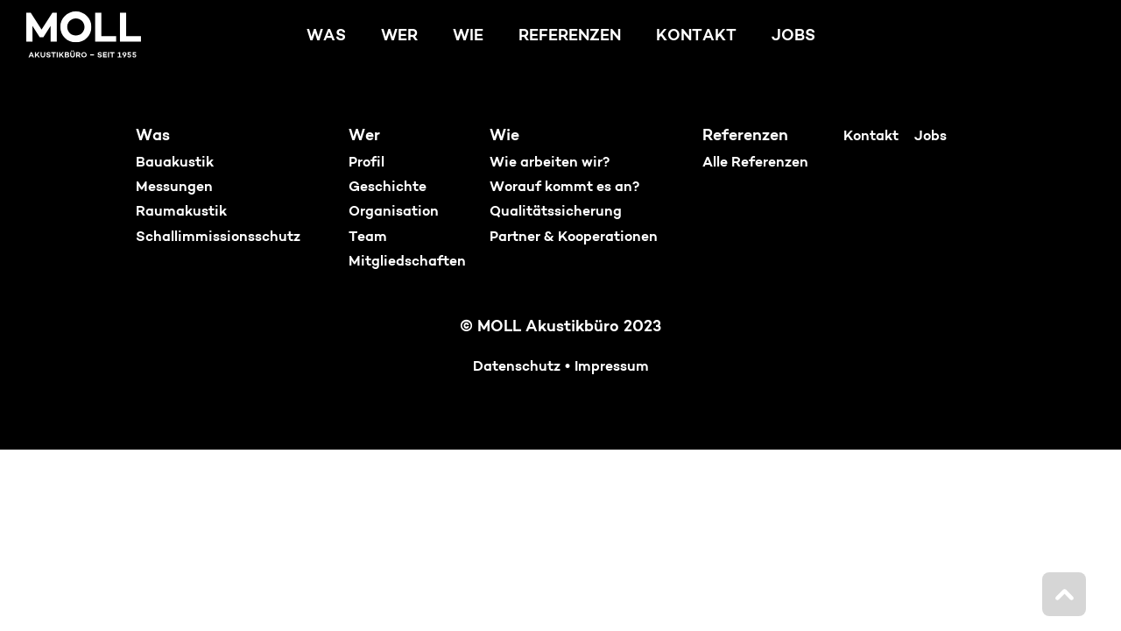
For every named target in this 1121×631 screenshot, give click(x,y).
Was (326, 36)
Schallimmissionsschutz (218, 237)
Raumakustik (181, 212)
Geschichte (388, 188)
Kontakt (696, 36)
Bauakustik (175, 163)
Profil (366, 163)
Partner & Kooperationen (574, 237)
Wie (468, 36)
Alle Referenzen (755, 163)
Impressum (612, 367)
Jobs (793, 36)
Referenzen (569, 36)
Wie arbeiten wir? (550, 163)
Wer (399, 36)
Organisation (394, 212)
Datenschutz (516, 367)
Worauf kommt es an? (564, 188)
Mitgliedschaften (407, 262)
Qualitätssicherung (556, 212)
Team (368, 237)
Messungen (174, 188)
